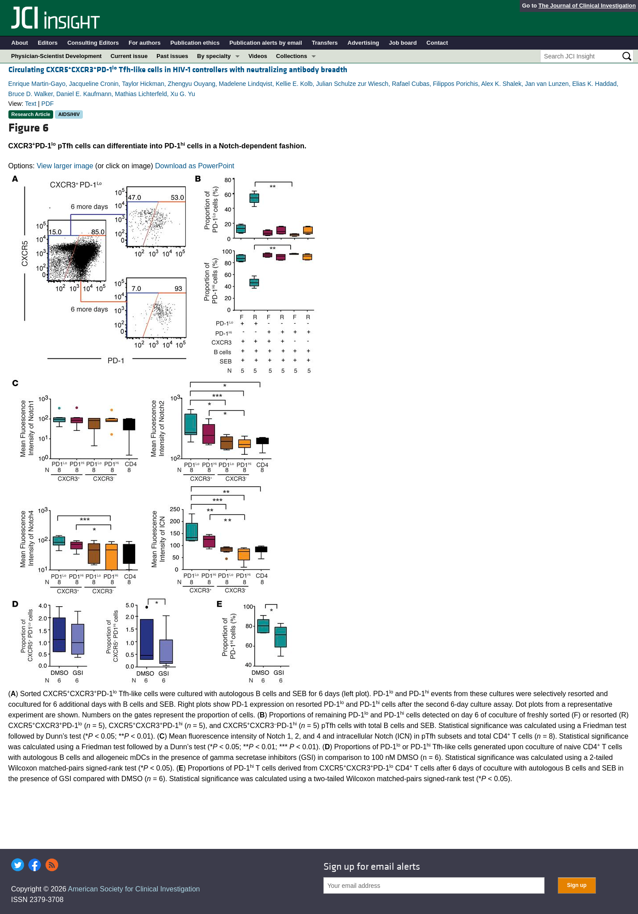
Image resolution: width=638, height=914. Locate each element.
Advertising (363, 42)
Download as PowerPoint (194, 166)
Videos (258, 56)
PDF (47, 103)
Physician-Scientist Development (56, 56)
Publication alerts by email (266, 42)
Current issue (129, 56)
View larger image (65, 166)
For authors (144, 42)
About (20, 42)
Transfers (325, 42)
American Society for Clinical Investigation (134, 889)
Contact (437, 42)
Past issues (172, 56)
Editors (48, 42)
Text (30, 103)
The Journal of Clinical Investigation (587, 5)
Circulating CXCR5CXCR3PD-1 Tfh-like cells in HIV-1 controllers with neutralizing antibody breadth (177, 70)
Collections (291, 56)
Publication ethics (194, 42)
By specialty (214, 56)
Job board (403, 42)
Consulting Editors (93, 42)
